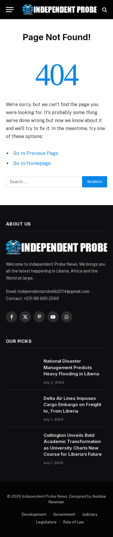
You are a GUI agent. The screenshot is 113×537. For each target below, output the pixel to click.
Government (64, 514)
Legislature (46, 522)
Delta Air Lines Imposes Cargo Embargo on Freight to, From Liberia (72, 404)
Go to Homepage (32, 163)
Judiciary (89, 514)
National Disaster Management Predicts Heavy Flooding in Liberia (71, 367)
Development (34, 514)
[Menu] (10, 9)
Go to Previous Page (35, 153)
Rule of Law (73, 522)
